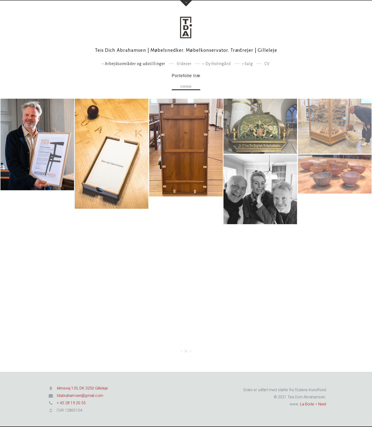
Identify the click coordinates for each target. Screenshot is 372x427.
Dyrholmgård (218, 64)
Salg (249, 64)
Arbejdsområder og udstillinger (135, 64)
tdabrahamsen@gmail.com (80, 395)
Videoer (184, 64)
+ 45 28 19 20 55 (71, 403)
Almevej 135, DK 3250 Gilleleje (82, 388)
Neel (322, 404)
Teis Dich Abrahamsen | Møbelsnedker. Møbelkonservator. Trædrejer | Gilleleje (186, 50)
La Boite (306, 404)
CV (267, 64)
